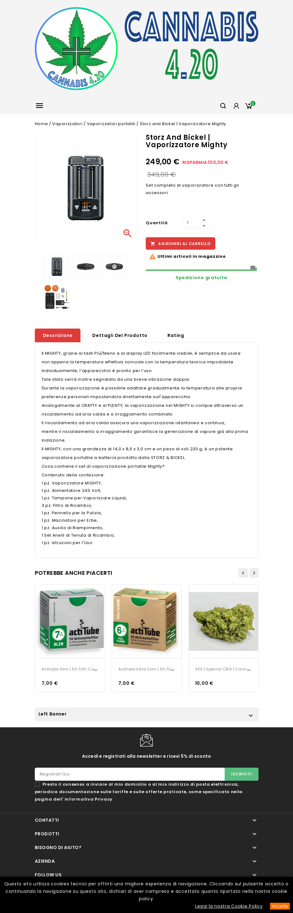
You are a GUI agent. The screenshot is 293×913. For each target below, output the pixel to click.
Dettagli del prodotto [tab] (120, 335)
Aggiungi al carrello (180, 244)
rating (175, 335)
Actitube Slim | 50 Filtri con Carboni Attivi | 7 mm (91, 669)
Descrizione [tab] (58, 335)
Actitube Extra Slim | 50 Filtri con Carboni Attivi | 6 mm (173, 669)
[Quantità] (190, 223)
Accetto (280, 906)
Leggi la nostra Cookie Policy (229, 906)
